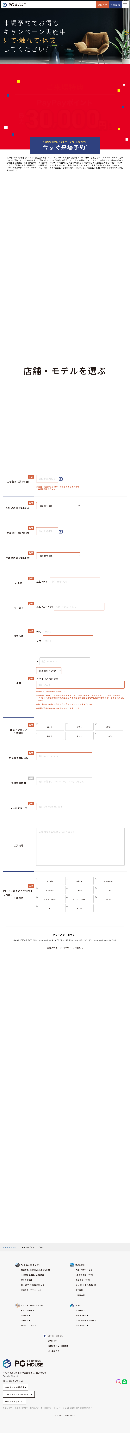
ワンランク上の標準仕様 (86, 1285)
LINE (109, 890)
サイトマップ (82, 1325)
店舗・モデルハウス (85, 1270)
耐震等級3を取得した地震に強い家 (36, 1270)
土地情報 (25, 1315)
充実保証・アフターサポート (34, 1290)
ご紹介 (50, 908)
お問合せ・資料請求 (15, 1387)
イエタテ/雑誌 (50, 899)
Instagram (109, 881)
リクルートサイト (14, 1401)
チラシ (109, 899)
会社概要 (80, 1310)
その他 (109, 736)
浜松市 (50, 727)
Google (49, 881)
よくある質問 (54, 1351)
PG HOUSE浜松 (10, 1247)
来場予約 (103, 5)
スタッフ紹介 (82, 1315)
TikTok (79, 890)
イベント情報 (27, 1310)
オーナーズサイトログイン (18, 1394)
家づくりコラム (28, 1325)
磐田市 (109, 727)
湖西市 (79, 727)
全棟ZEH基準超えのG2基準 (33, 1275)
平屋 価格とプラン (84, 1280)
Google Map (10, 1376)
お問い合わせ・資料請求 (59, 1346)
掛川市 (79, 736)
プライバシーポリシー (86, 1320)
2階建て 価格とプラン (86, 1275)
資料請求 (115, 5)
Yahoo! (79, 881)
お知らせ (25, 1320)
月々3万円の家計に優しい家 (33, 1285)
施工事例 (80, 1290)
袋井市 (50, 736)
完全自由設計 (27, 1280)
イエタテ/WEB (79, 899)
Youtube (50, 890)
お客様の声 (81, 1295)
